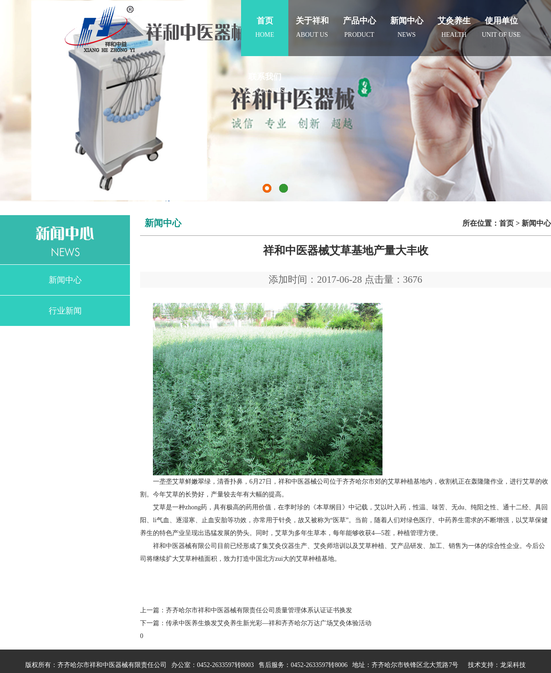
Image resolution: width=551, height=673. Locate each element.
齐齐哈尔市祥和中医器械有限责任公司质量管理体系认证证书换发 (259, 610)
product (359, 19)
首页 (506, 223)
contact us (264, 75)
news (406, 19)
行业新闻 (65, 310)
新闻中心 (65, 280)
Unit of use (501, 19)
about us (312, 19)
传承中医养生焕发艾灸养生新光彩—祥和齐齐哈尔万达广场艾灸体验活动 (268, 623)
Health (454, 19)
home (264, 19)
